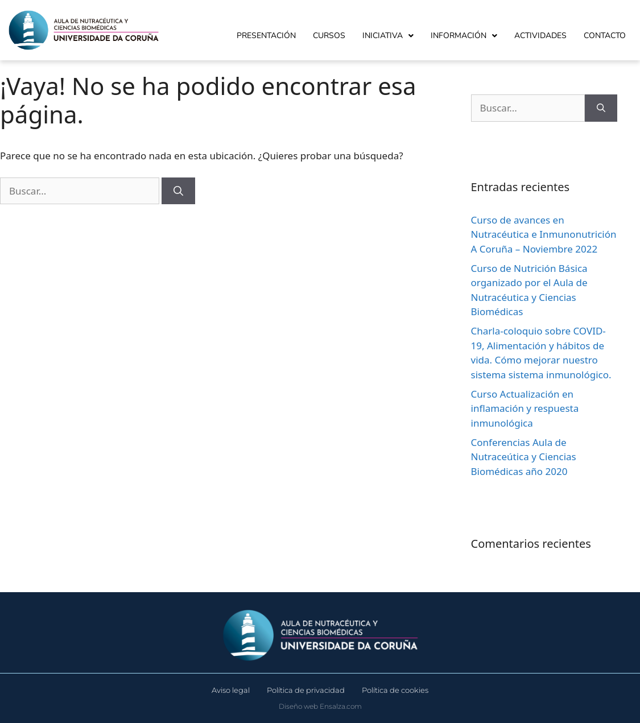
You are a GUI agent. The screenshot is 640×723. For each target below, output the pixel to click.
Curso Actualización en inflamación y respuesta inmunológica (525, 408)
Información (464, 36)
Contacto (605, 35)
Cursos (329, 35)
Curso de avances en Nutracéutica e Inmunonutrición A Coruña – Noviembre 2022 (544, 234)
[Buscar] (178, 191)
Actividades (540, 35)
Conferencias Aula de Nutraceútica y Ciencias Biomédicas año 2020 (523, 457)
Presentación (266, 35)
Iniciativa (388, 36)
